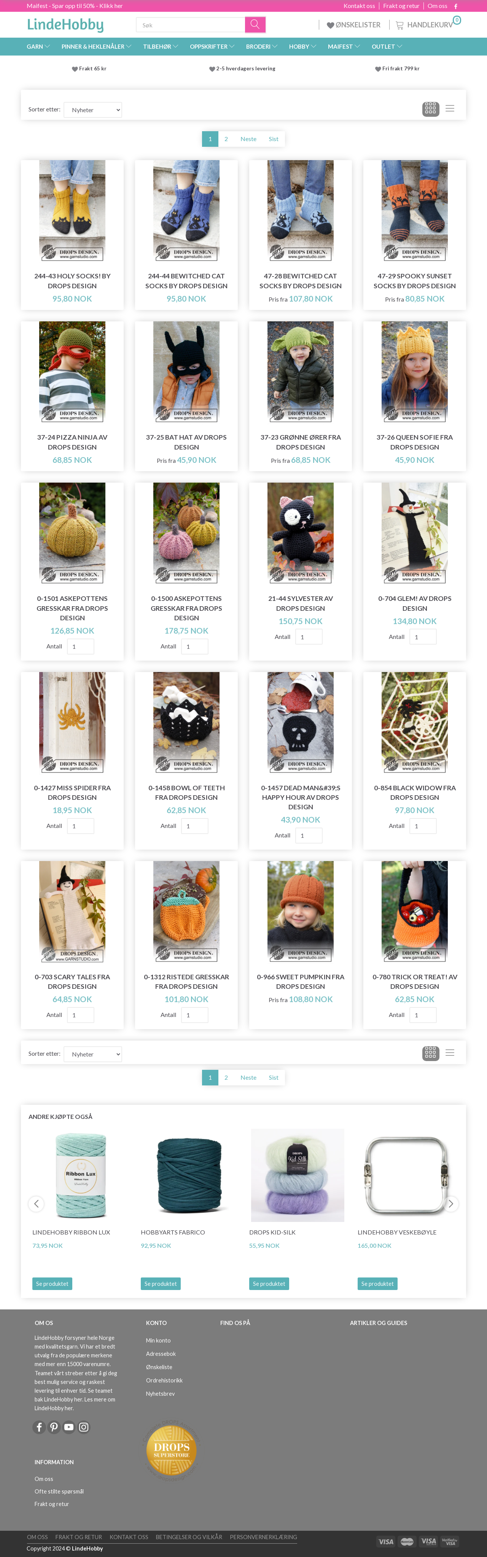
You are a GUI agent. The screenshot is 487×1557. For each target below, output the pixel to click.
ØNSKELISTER (354, 25)
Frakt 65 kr (93, 68)
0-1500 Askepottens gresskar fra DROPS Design (186, 607)
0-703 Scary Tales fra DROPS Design (72, 981)
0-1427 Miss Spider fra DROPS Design (72, 792)
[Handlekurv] (428, 23)
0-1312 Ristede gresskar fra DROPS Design (186, 981)
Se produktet (52, 1284)
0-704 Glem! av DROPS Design (415, 603)
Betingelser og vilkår (189, 1537)
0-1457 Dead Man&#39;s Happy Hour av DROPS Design (301, 797)
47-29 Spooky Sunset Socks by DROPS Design (415, 280)
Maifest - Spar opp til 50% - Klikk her (75, 5)
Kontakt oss (359, 5)
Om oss (437, 5)
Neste (248, 138)
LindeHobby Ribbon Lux (71, 1232)
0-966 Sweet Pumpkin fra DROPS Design (300, 981)
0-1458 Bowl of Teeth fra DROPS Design (186, 792)
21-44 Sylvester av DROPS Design (300, 603)
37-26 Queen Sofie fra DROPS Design (415, 442)
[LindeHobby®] (65, 23)
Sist (274, 138)
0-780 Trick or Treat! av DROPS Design (414, 981)
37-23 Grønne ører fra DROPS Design (301, 442)
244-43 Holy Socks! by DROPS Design (72, 280)
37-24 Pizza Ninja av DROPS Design (72, 442)
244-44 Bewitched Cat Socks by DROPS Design (186, 280)
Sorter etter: (44, 109)
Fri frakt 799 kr (400, 68)
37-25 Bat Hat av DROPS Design (186, 442)
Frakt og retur (401, 5)
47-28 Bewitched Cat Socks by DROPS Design (300, 280)
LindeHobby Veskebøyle (397, 1232)
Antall (54, 646)
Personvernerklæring (263, 1537)
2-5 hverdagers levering (247, 68)
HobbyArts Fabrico (173, 1232)
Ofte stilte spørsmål (59, 1491)
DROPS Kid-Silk (272, 1232)
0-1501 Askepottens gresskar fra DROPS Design (72, 607)
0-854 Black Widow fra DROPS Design (415, 792)
